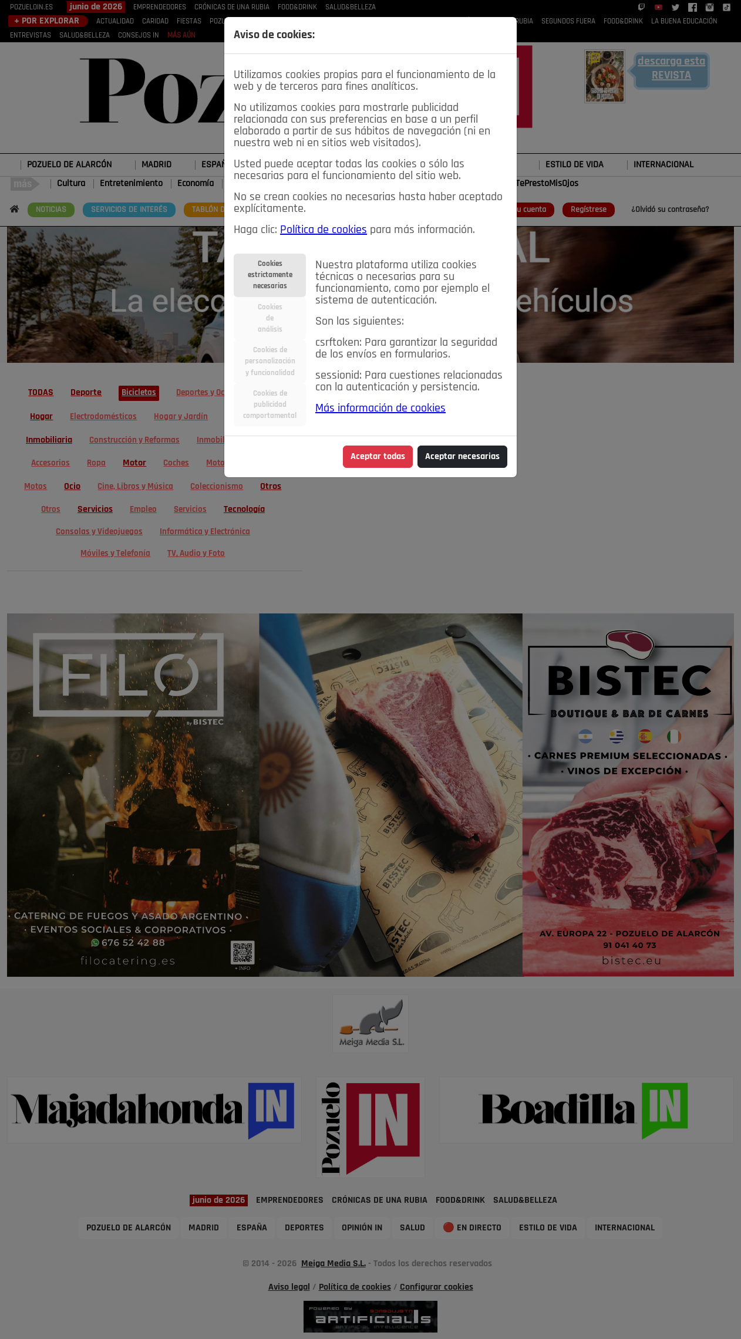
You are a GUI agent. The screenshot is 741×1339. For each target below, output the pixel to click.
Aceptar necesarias (462, 456)
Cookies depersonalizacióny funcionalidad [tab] (270, 361)
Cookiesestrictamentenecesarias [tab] (270, 275)
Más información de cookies (380, 408)
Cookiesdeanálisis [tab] (270, 318)
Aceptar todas (378, 456)
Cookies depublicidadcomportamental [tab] (270, 405)
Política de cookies (323, 230)
